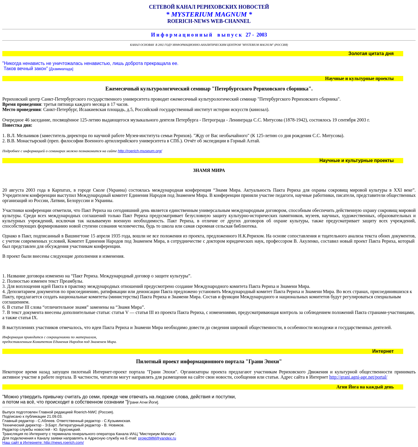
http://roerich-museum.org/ (140, 151)
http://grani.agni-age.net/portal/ (358, 377)
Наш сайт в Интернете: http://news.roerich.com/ (43, 442)
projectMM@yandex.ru (157, 438)
